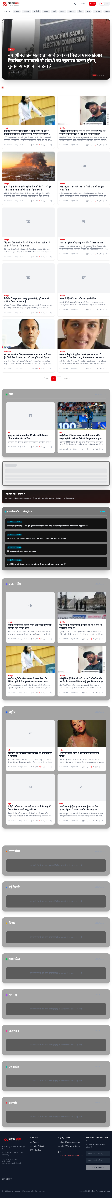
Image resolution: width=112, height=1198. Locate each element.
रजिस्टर (92, 4)
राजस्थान (71, 11)
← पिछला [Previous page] (45, 378)
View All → (100, 394)
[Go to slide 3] (99, 75)
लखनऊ (16, 11)
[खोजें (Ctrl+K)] (75, 4)
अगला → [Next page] (67, 378)
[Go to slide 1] (94, 75)
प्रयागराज (26, 11)
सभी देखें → (103, 512)
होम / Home (34, 1142)
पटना (88, 11)
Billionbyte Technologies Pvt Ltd (99, 1191)
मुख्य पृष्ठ (7, 11)
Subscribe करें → (98, 1168)
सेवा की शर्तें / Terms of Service (69, 1146)
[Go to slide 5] (103, 75)
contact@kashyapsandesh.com (70, 1155)
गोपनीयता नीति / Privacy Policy (69, 1142)
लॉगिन (82, 4)
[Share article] (51, 144)
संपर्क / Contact (35, 1150)
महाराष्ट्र (46, 11)
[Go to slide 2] (97, 75)
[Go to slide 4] (101, 75)
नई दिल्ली (36, 11)
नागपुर (62, 11)
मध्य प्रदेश (97, 11)
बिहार (80, 11)
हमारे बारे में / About (37, 1146)
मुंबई (54, 11)
